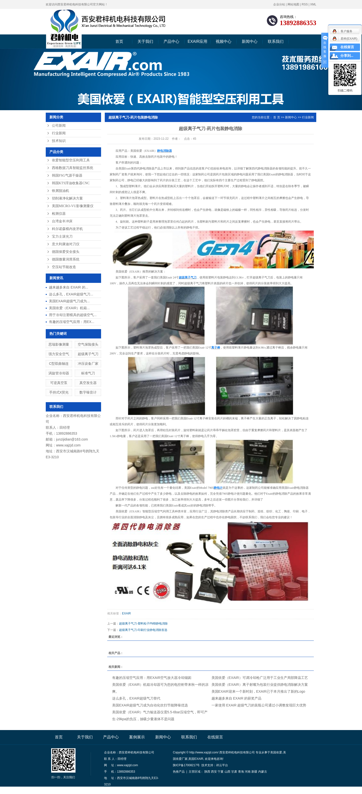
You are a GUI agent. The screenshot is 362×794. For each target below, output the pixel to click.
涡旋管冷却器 (58, 373)
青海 (241, 771)
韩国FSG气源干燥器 (67, 175)
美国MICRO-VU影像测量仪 (72, 206)
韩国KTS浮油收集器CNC (71, 183)
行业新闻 (59, 133)
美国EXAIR (195, 759)
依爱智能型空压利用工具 (71, 160)
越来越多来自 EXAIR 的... (68, 287)
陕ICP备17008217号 (186, 765)
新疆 (254, 771)
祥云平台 (222, 765)
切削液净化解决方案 (67, 198)
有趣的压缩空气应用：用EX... (71, 322)
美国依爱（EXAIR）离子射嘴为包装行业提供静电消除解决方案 (259, 685)
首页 (119, 41)
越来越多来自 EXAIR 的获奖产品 (236, 698)
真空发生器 (88, 383)
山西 (227, 771)
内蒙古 (262, 771)
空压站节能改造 (64, 267)
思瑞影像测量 (58, 344)
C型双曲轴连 (59, 364)
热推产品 (179, 771)
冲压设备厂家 (88, 364)
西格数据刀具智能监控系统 (72, 168)
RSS (305, 4)
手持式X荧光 (59, 392)
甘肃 (234, 771)
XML (313, 4)
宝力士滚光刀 (62, 236)
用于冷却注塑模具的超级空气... (73, 315)
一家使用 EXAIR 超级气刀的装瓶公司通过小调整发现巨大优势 (258, 705)
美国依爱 (276, 752)
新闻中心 (249, 41)
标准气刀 (88, 373)
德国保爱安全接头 (65, 252)
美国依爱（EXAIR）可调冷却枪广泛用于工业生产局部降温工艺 (259, 678)
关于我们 (145, 41)
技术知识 (59, 141)
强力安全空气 (58, 354)
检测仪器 (59, 213)
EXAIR (126, 613)
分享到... (346, 56)
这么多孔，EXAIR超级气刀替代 (136, 698)
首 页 (276, 117)
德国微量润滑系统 (65, 259)
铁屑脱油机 (60, 191)
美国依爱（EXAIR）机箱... (69, 308)
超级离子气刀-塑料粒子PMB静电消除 (143, 623)
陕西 (207, 771)
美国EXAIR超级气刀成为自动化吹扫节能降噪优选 (150, 705)
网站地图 (293, 4)
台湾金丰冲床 (62, 221)
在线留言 (215, 737)
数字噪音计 (88, 392)
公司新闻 (59, 125)
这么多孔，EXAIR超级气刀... (71, 294)
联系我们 (276, 41)
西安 (214, 771)
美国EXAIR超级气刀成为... (69, 301)
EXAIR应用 (197, 41)
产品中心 (171, 41)
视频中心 (223, 41)
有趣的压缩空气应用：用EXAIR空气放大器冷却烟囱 (151, 678)
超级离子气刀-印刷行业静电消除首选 (143, 630)
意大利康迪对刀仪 (65, 244)
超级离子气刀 (88, 354)
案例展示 (137, 737)
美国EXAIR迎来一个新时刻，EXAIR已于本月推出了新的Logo (258, 691)
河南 (248, 771)
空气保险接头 (88, 344)
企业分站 (279, 4)
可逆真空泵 (58, 383)
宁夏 (221, 771)
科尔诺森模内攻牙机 (67, 229)
